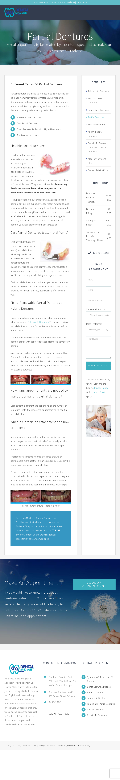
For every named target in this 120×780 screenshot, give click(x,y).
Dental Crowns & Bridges (99, 686)
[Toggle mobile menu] (114, 10)
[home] (21, 669)
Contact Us (29, 534)
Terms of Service (98, 392)
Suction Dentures (96, 124)
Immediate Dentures (98, 110)
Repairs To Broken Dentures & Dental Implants (97, 147)
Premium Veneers (95, 692)
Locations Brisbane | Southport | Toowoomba (68, 2)
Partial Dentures (96, 117)
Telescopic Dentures (38, 322)
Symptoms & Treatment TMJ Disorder (101, 679)
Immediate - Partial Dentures (101, 703)
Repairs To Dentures (97, 715)
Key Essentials (70, 745)
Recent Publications (98, 170)
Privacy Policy (101, 387)
